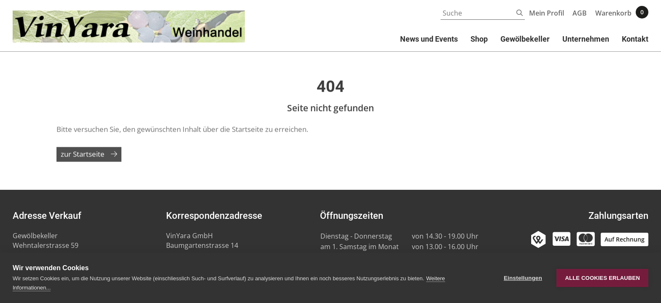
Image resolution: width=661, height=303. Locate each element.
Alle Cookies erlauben (602, 278)
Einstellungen (523, 278)
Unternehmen (585, 39)
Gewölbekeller (525, 39)
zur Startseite (83, 157)
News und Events (429, 39)
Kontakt (635, 39)
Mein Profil (546, 13)
